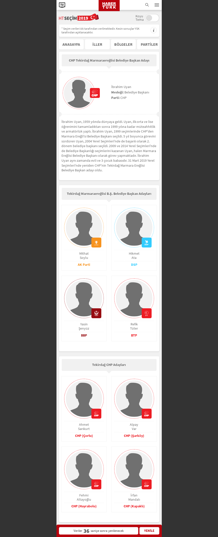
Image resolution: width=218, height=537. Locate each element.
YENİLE (149, 531)
